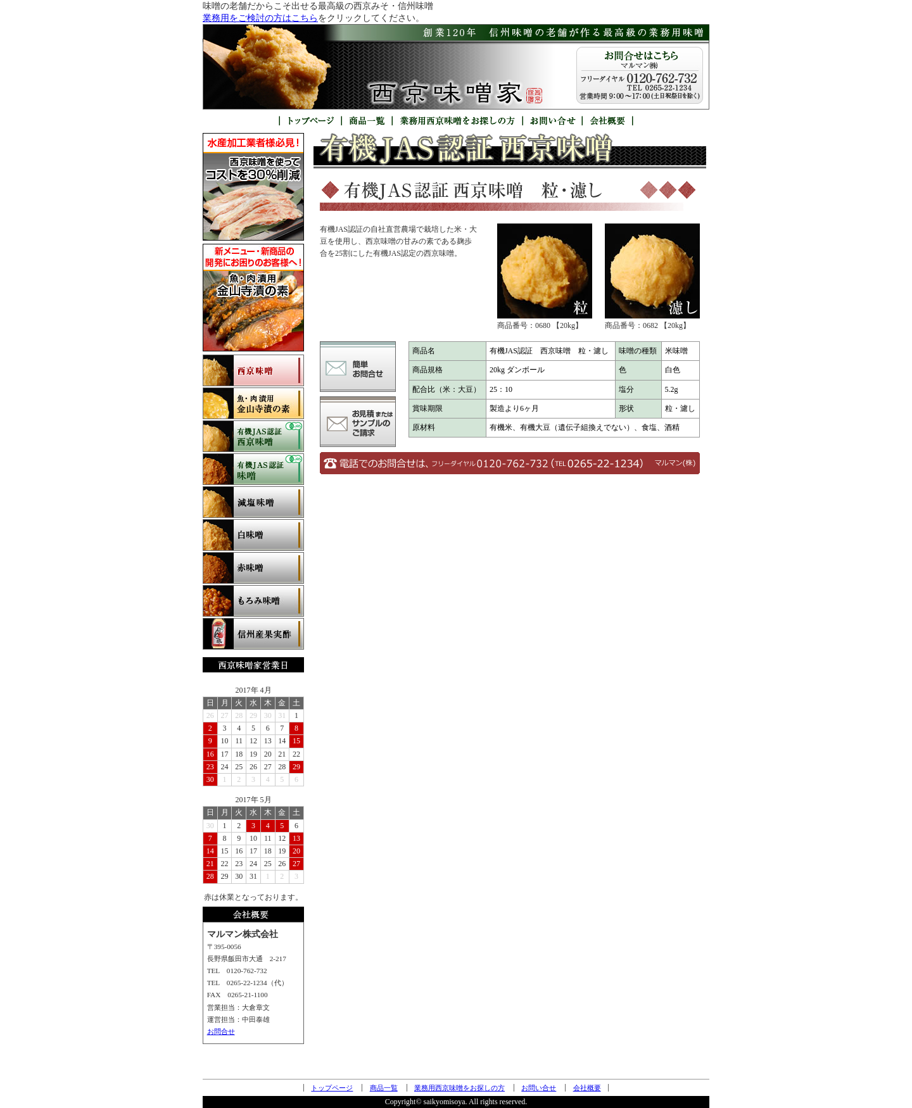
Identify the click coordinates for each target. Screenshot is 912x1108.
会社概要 (587, 1088)
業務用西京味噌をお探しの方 (459, 1088)
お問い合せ (538, 1088)
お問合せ (221, 1031)
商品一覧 (384, 1088)
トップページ (332, 1088)
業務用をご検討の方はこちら (260, 18)
